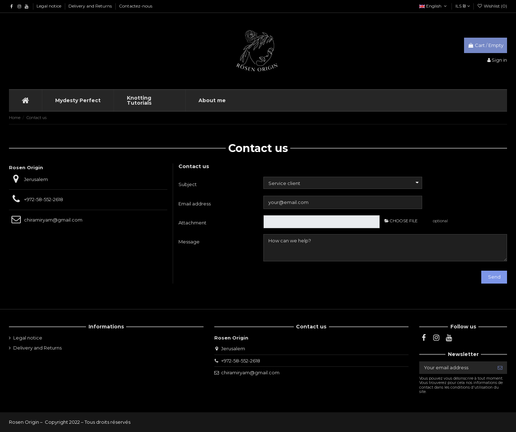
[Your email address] (456, 367)
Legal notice (49, 6)
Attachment (192, 223)
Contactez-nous (135, 6)
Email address (194, 203)
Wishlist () (492, 6)
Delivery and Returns (90, 6)
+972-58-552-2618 (43, 199)
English (433, 6)
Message (189, 242)
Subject (187, 184)
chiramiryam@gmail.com (53, 220)
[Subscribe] (500, 367)
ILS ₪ (462, 6)
